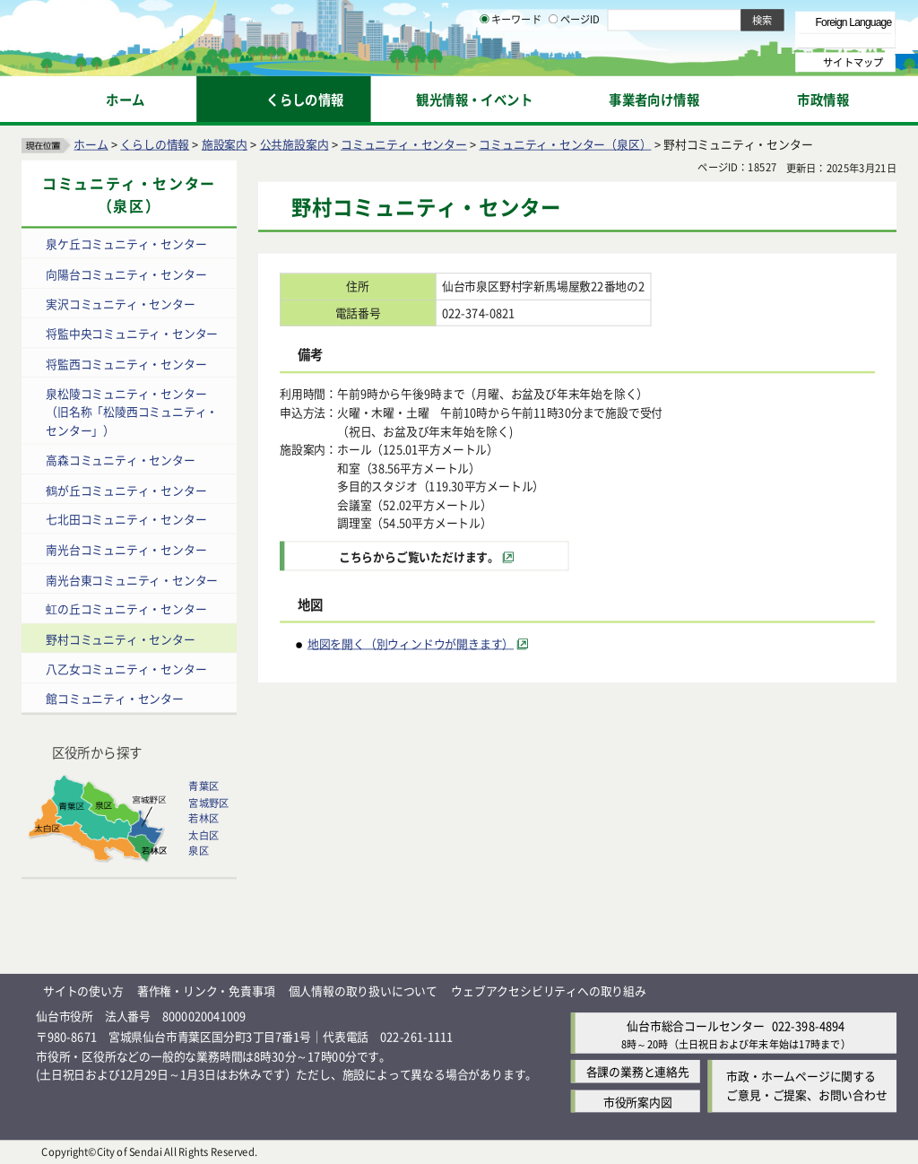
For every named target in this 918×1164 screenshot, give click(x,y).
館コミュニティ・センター (115, 699)
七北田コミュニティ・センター (126, 519)
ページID (575, 63)
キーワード (510, 63)
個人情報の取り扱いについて (363, 990)
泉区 (198, 851)
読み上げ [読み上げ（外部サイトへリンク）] (589, 18)
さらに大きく (748, 40)
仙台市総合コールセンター (696, 1026)
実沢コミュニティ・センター (120, 303)
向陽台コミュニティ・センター (126, 273)
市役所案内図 (637, 1101)
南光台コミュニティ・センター (126, 549)
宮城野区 (208, 802)
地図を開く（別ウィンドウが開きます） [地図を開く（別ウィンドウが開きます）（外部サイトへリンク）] (410, 643)
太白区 (203, 835)
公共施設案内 (294, 143)
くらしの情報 (154, 143)
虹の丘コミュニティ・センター (126, 609)
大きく (690, 40)
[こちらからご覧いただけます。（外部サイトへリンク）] (426, 556)
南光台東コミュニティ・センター (132, 578)
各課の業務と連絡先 (637, 1072)
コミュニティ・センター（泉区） (565, 143)
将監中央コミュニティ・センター (132, 334)
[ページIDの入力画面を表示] (553, 61)
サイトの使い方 (83, 990)
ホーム (91, 143)
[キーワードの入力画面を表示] (484, 61)
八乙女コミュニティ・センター (126, 668)
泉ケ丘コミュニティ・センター (126, 244)
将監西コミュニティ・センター (126, 363)
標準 (716, 19)
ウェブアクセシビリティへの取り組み (548, 990)
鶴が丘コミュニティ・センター (126, 490)
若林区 (203, 819)
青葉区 (203, 786)
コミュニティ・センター (404, 143)
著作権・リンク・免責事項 (206, 990)
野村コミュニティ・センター (120, 638)
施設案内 (224, 143)
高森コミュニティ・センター (120, 459)
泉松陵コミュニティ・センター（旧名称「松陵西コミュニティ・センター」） (132, 412)
